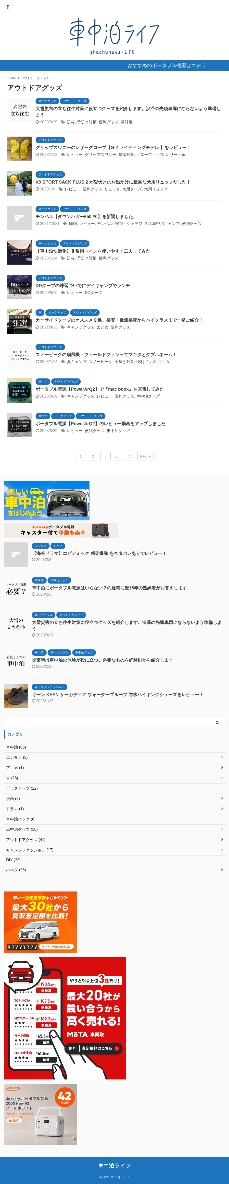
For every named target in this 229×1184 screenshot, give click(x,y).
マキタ (164, 362)
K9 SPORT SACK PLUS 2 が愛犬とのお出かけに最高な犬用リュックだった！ (113, 182)
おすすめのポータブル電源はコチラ (174, 65)
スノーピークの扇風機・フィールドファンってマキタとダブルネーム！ (106, 354)
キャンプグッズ (80, 327)
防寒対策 (126, 154)
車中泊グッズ (148, 396)
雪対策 (126, 122)
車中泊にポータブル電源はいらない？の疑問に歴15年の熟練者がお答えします (109, 588)
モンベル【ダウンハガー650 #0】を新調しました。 (86, 216)
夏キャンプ (77, 362)
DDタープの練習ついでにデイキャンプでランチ (83, 285)
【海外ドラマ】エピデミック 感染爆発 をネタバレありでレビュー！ (99, 553)
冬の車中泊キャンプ (162, 224)
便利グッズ (108, 122)
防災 (71, 122)
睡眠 (73, 224)
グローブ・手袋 (150, 154)
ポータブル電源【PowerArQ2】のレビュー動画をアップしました (100, 423)
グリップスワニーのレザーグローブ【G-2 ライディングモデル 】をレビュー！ (113, 147)
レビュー (75, 154)
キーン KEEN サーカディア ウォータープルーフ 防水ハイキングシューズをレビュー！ (118, 694)
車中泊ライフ (114, 1166)
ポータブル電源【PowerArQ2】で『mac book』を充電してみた (100, 389)
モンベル (105, 224)
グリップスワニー (100, 154)
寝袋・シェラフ (128, 224)
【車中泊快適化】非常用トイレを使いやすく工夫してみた (93, 251)
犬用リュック (156, 189)
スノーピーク (100, 362)
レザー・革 (176, 154)
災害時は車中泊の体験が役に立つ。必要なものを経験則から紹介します (102, 660)
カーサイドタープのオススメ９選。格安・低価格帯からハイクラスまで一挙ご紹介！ (119, 320)
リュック (112, 189)
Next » (145, 456)
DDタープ (93, 293)
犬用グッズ (132, 189)
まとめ (102, 327)
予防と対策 (87, 122)
